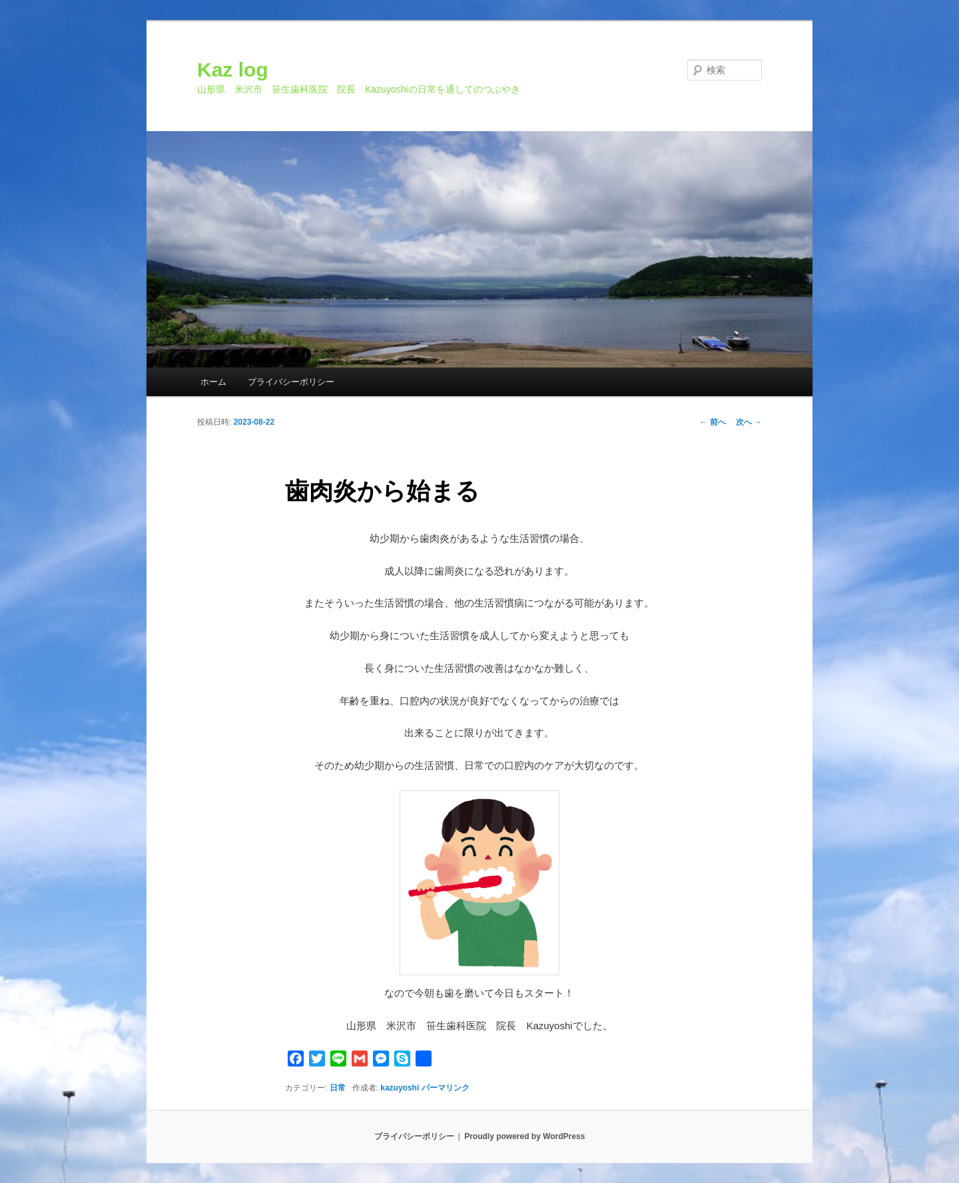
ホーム (213, 382)
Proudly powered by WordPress (524, 1136)
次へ (749, 422)
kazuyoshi (399, 1087)
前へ (712, 422)
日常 (338, 1087)
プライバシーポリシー (291, 382)
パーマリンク (446, 1087)
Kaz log (232, 70)
